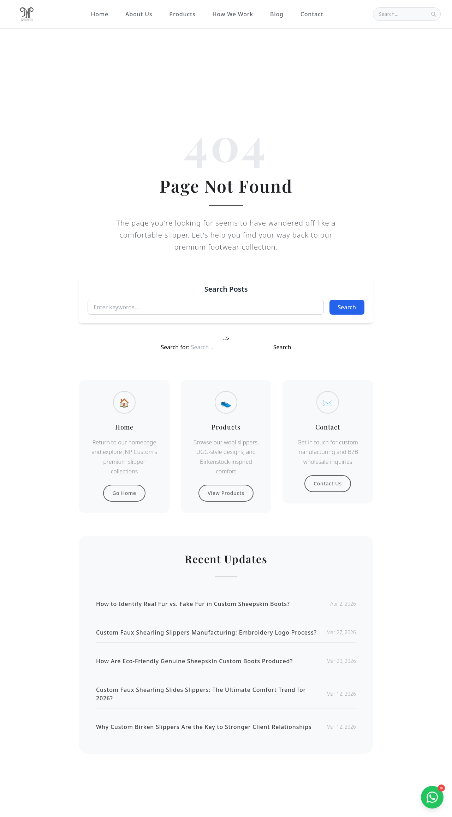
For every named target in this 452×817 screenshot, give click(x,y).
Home (99, 14)
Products (182, 14)
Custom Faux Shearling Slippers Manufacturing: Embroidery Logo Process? (206, 632)
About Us (138, 14)
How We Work (232, 14)
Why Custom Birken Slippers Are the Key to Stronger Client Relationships (204, 727)
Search (347, 307)
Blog (277, 14)
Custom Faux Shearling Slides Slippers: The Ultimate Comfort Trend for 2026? (201, 694)
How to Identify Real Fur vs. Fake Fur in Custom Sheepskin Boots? (193, 604)
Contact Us (328, 483)
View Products (226, 493)
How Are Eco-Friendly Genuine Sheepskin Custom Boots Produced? (194, 661)
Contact (312, 14)
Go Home (124, 493)
